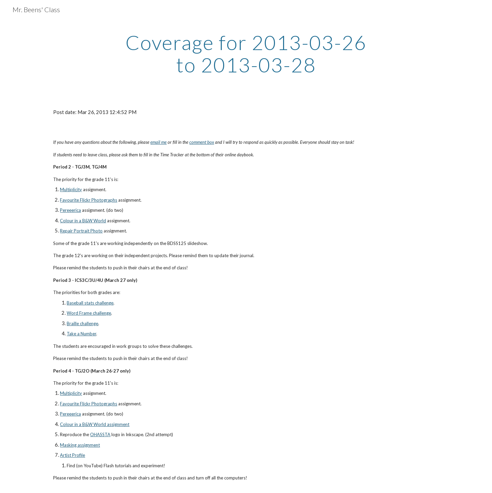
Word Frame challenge (89, 313)
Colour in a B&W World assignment (94, 424)
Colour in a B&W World (83, 220)
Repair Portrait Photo (81, 230)
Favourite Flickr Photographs (88, 200)
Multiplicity (71, 189)
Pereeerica (70, 210)
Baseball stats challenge (90, 303)
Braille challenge (82, 323)
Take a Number (81, 333)
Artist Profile (72, 455)
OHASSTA (100, 434)
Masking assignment (80, 445)
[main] (246, 53)
